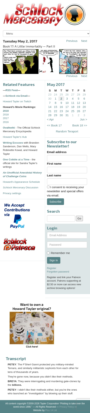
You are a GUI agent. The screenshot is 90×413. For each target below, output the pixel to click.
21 (49, 111)
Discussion (20, 187)
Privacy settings (12, 193)
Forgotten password (58, 271)
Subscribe (55, 201)
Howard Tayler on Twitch (17, 101)
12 (78, 102)
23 (49, 94)
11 (72, 102)
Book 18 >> (79, 125)
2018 (6, 114)
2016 (6, 122)
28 (78, 94)
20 (84, 106)
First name (54, 163)
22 (55, 111)
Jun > (83, 119)
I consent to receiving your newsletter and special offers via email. (65, 191)
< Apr (50, 119)
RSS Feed (12, 90)
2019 (6, 110)
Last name (54, 175)
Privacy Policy (66, 406)
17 (67, 106)
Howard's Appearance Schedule (21, 181)
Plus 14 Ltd (51, 410)
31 (67, 115)
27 (72, 94)
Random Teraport (67, 131)
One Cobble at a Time (16, 159)
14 (49, 106)
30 (49, 98)
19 (78, 106)
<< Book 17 (54, 125)
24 (55, 94)
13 (84, 102)
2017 (6, 118)
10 (67, 102)
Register (51, 268)
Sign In (54, 260)
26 (67, 94)
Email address (57, 152)
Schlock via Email (17, 95)
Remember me (58, 253)
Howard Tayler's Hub (15, 136)
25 (61, 94)
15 (55, 106)
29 (84, 94)
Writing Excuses (13, 142)
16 (61, 106)
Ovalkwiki (9, 127)
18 (72, 106)
